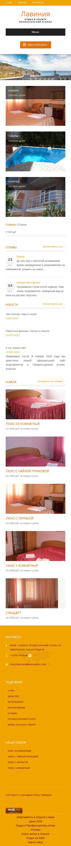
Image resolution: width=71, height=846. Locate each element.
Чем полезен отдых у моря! (21, 314)
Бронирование (16, 708)
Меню (24, 32)
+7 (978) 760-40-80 (19, 655)
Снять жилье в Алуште (35, 833)
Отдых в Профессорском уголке (35, 825)
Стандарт (13, 613)
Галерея (22, 3)
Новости (12, 304)
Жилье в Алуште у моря (21, 725)
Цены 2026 (35, 821)
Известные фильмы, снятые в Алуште (27, 331)
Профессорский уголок (22, 719)
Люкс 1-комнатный (22, 565)
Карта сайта (35, 842)
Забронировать (37, 44)
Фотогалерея (15, 702)
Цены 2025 (13, 696)
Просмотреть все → (54, 246)
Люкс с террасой (20, 518)
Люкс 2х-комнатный (23, 424)
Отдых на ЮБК (35, 838)
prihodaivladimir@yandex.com (28, 664)
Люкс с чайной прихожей (27, 471)
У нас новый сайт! (16, 347)
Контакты (38, 3)
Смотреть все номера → (51, 381)
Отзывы (11, 247)
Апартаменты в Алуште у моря (35, 817)
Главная (11, 224)
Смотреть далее (17, 95)
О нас (9, 3)
